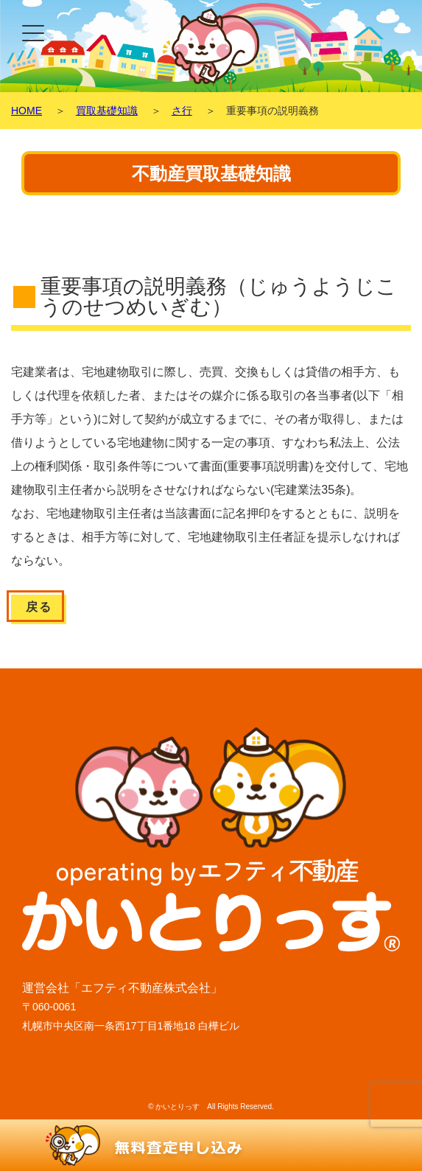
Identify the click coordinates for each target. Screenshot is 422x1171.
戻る (39, 607)
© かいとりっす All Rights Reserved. (211, 1106)
